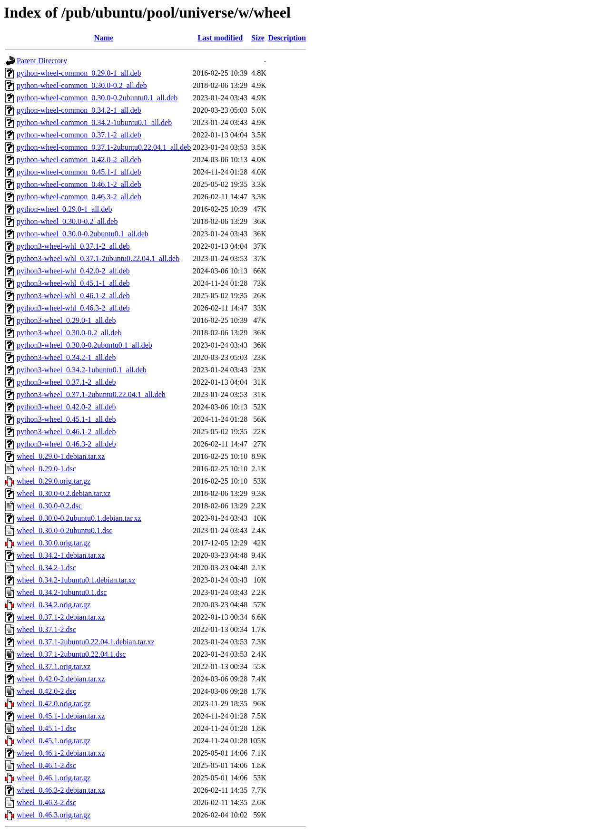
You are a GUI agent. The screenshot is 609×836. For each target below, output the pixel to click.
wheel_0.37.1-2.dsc (46, 629)
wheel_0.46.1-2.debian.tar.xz (61, 753)
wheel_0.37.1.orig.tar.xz (53, 666)
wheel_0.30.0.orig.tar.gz (53, 543)
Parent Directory (42, 61)
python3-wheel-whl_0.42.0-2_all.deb (73, 271)
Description (287, 38)
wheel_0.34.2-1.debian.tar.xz (61, 555)
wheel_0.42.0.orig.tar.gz (53, 704)
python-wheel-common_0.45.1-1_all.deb (79, 172)
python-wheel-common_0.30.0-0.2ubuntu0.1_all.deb (97, 98)
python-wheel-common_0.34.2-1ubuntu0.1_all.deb (94, 122)
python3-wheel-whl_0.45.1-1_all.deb (73, 283)
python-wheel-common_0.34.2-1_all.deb (79, 110)
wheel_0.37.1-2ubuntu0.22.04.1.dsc (71, 654)
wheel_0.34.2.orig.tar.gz (53, 605)
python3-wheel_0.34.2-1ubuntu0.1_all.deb (82, 370)
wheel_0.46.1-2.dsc (46, 765)
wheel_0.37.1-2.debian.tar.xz (61, 617)
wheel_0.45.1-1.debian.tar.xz (61, 716)
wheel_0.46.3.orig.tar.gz (53, 815)
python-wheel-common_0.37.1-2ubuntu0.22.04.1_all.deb (104, 147)
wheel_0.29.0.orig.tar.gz (53, 481)
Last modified (220, 38)
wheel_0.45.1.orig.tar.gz (53, 741)
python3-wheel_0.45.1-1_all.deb (66, 419)
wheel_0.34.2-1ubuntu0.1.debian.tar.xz (76, 580)
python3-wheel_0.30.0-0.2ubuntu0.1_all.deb (84, 345)
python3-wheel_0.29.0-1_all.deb (66, 320)
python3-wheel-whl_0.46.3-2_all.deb (73, 308)
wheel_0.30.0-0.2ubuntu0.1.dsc (64, 530)
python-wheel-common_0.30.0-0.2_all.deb (82, 85)
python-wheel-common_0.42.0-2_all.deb (79, 160)
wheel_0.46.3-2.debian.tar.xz (61, 790)
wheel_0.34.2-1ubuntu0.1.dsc (62, 592)
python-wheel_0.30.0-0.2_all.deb (67, 221)
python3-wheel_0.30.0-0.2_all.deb (69, 333)
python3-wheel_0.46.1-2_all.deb (66, 432)
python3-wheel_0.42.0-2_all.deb (66, 407)
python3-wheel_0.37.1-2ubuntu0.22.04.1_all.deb (91, 394)
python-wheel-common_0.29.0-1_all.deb (79, 73)
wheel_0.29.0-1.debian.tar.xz (61, 456)
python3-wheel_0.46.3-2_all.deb (66, 444)
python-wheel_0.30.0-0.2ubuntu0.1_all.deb (82, 234)
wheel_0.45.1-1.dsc (46, 728)
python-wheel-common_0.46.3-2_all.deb (79, 197)
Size (258, 38)
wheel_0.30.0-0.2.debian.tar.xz (63, 493)
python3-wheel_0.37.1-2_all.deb (66, 382)
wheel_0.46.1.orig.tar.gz (53, 778)
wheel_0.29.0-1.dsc (46, 469)
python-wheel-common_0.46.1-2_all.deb (79, 184)
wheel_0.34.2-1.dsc (46, 568)
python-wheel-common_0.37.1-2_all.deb (79, 135)
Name (103, 38)
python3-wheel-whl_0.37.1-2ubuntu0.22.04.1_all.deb (98, 258)
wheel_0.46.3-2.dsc (46, 802)
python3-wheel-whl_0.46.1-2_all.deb (73, 296)
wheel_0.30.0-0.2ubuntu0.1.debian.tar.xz (79, 518)
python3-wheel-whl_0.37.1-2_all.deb (73, 246)
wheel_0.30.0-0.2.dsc (49, 506)
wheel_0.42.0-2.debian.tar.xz (61, 679)
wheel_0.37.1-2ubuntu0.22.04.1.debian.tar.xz (86, 642)
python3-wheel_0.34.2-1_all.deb (66, 357)
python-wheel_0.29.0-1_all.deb (64, 209)
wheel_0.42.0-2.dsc (46, 691)
